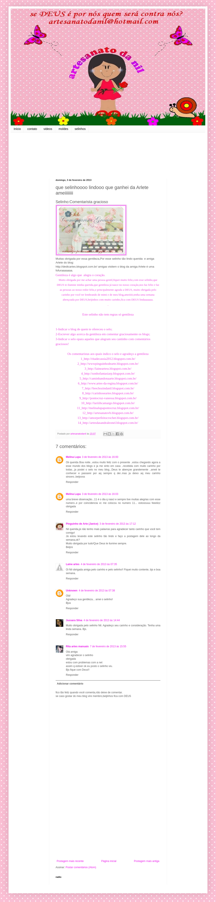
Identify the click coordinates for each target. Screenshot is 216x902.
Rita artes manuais (77, 646)
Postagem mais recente (70, 861)
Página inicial (108, 861)
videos (47, 129)
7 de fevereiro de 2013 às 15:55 (108, 646)
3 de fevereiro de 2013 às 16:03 (100, 494)
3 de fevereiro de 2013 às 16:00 (100, 456)
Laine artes (72, 564)
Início (17, 129)
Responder (72, 482)
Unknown (71, 590)
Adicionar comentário (70, 683)
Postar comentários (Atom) (81, 867)
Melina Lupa (73, 456)
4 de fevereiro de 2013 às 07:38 (97, 590)
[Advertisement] (108, 824)
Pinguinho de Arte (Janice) (82, 523)
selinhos (80, 129)
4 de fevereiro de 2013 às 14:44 (102, 620)
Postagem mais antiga (146, 861)
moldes (63, 129)
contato (32, 129)
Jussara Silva (74, 620)
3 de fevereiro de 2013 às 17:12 (118, 523)
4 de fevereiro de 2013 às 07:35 (99, 564)
